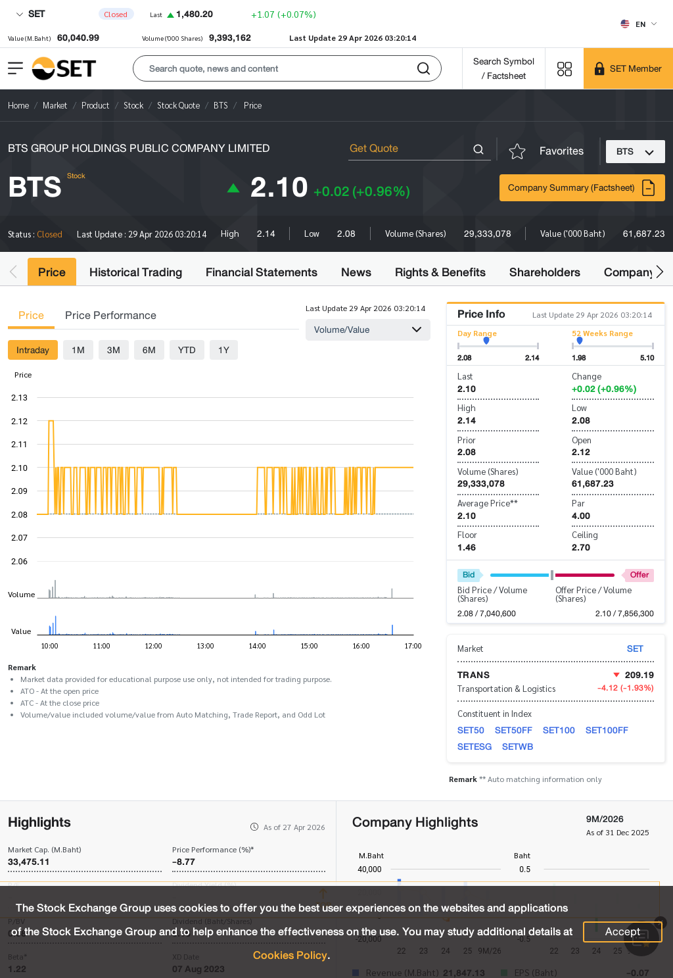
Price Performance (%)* (213, 849)
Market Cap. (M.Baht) (44, 849)
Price (52, 272)
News (356, 272)
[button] (287, 68)
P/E (14, 885)
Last (465, 376)
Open (582, 439)
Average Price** (487, 503)
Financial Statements (261, 272)
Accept (622, 931)
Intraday (32, 350)
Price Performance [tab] (110, 315)
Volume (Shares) (488, 471)
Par (578, 503)
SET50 (470, 730)
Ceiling (585, 534)
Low (579, 407)
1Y (223, 350)
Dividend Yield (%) (204, 885)
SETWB (517, 746)
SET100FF (607, 730)
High (466, 407)
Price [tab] (31, 315)
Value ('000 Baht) (604, 471)
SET (30, 14)
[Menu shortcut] (564, 68)
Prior (466, 439)
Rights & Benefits (440, 272)
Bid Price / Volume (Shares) (492, 593)
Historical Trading (135, 272)
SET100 (559, 730)
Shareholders (544, 272)
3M (113, 350)
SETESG (474, 746)
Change (586, 376)
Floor (467, 534)
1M (78, 350)
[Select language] (638, 24)
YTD (187, 350)
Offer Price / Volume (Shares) (593, 593)
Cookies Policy (290, 955)
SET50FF (513, 730)
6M (149, 350)
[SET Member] (628, 68)
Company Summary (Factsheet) (582, 188)
